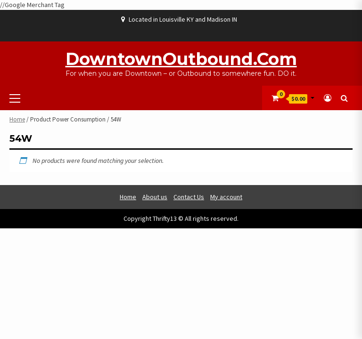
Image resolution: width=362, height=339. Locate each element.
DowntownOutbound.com (181, 58)
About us (154, 197)
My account (226, 197)
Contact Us (188, 197)
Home (17, 119)
